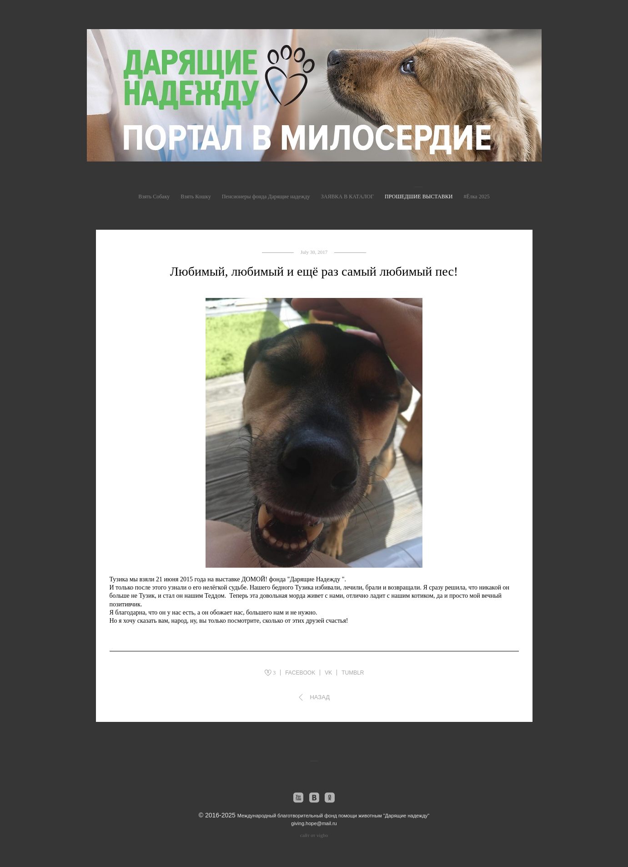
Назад (320, 697)
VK (328, 673)
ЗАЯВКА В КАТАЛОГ (347, 196)
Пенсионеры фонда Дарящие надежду (266, 196)
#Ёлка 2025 (476, 196)
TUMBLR (353, 673)
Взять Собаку (154, 196)
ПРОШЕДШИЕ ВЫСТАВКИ (418, 196)
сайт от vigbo (314, 835)
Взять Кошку (196, 196)
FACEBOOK (300, 673)
